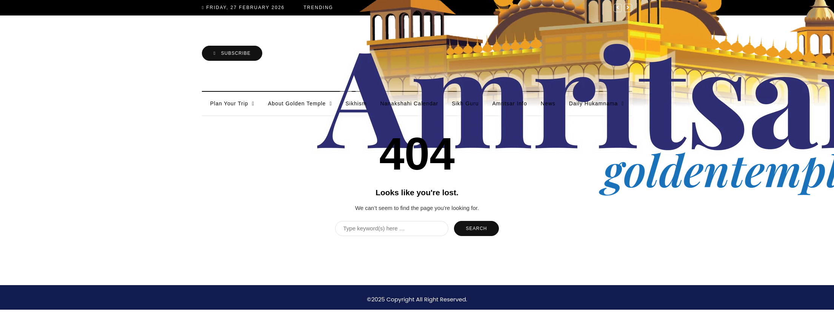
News (548, 103)
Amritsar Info (509, 103)
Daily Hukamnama (593, 103)
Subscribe (232, 53)
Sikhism (356, 103)
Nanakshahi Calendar (409, 103)
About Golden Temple (297, 103)
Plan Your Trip (229, 103)
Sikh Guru (465, 103)
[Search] (391, 228)
